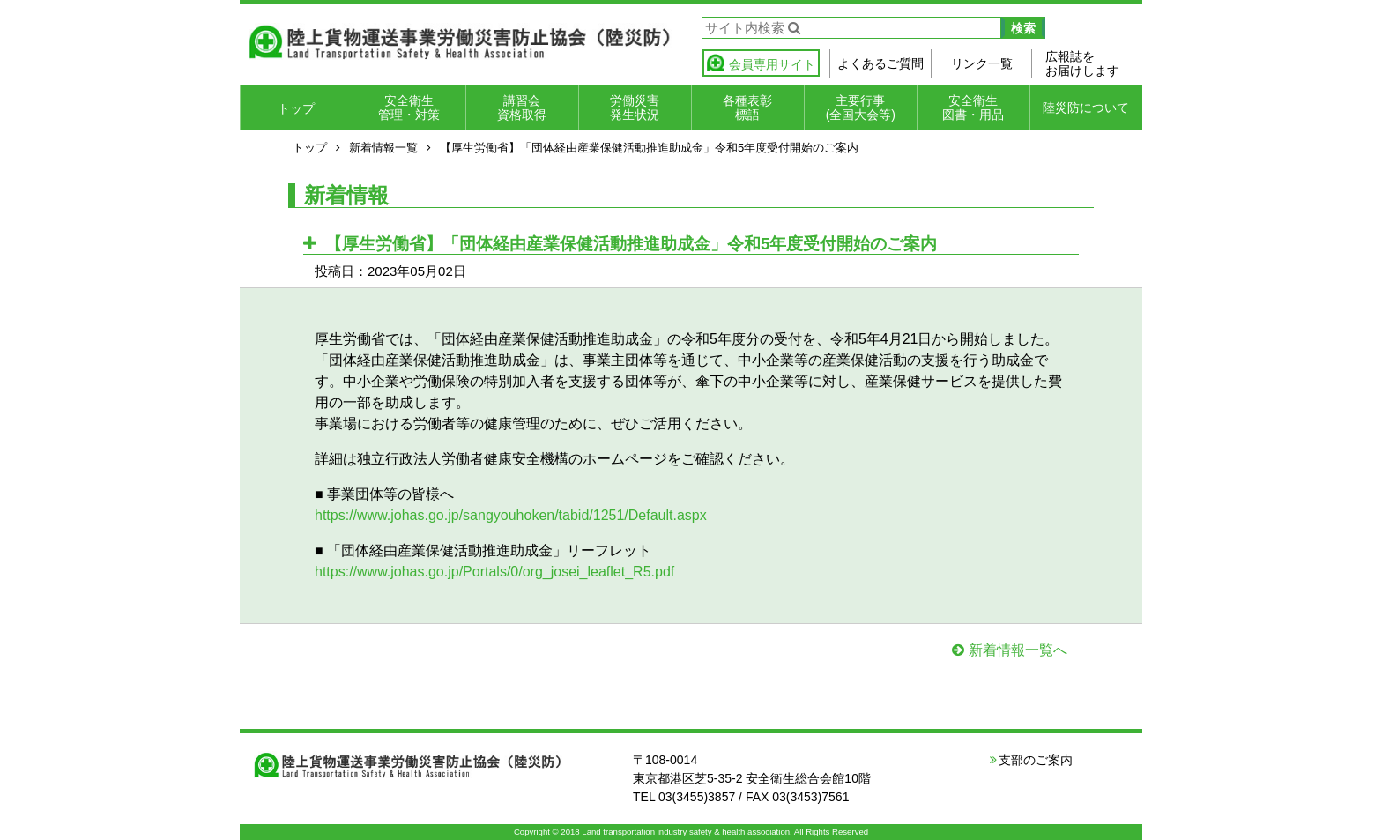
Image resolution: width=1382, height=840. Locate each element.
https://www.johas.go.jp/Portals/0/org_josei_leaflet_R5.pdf (494, 571)
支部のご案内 (1036, 760)
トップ (296, 108)
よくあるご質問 (880, 63)
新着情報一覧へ (1018, 650)
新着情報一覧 (383, 147)
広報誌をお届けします (1082, 63)
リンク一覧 (982, 63)
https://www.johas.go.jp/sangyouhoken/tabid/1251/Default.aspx (511, 515)
